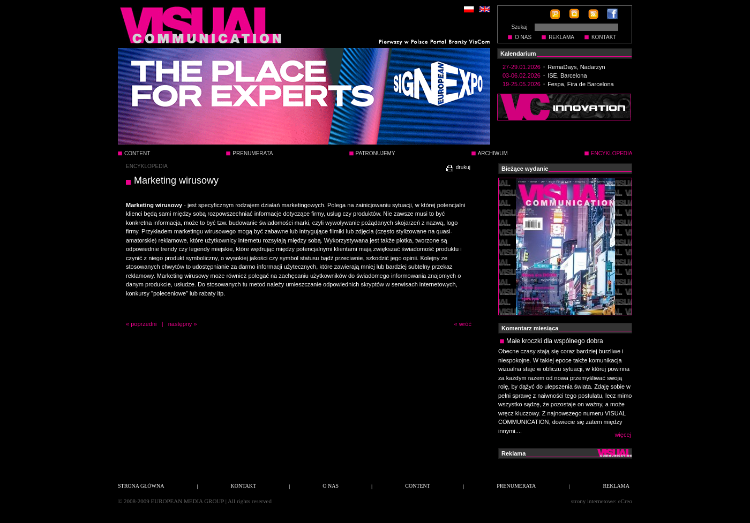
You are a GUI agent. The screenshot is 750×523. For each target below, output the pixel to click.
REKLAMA (561, 37)
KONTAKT (603, 37)
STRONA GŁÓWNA (141, 486)
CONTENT (137, 153)
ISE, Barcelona (567, 75)
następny (180, 324)
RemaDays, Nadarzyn (576, 67)
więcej (622, 434)
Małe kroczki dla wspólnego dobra (554, 341)
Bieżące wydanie (524, 168)
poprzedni (143, 324)
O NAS (523, 37)
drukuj (457, 167)
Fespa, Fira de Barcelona (581, 84)
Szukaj (519, 27)
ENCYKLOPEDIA (147, 166)
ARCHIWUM (493, 153)
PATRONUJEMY (375, 153)
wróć (465, 324)
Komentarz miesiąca (529, 328)
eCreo (625, 501)
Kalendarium (518, 53)
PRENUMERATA (252, 153)
